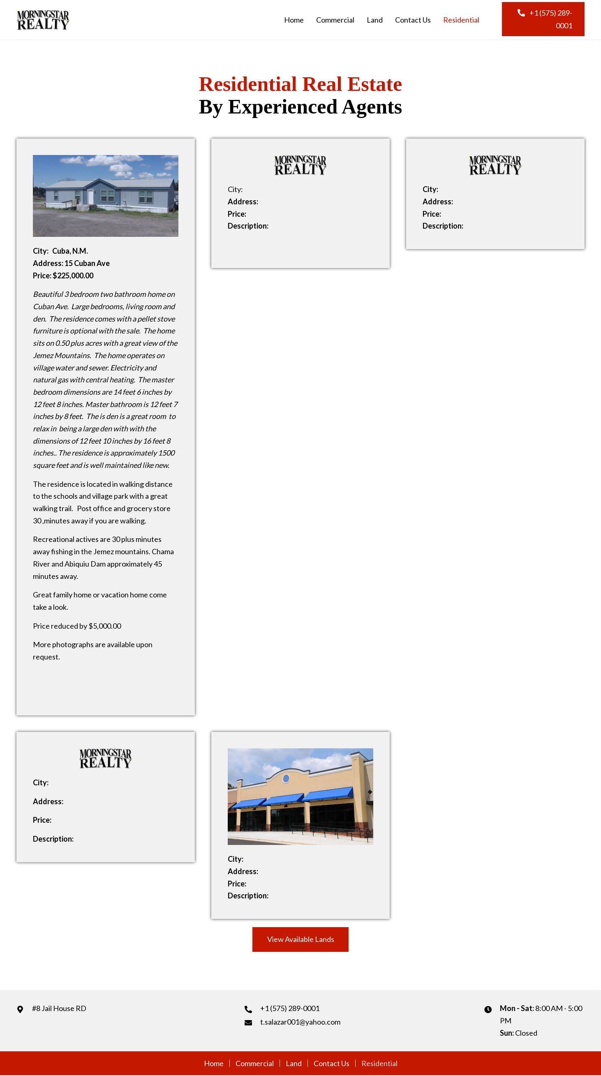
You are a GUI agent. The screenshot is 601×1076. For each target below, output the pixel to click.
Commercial (255, 1063)
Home (214, 1063)
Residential (379, 1063)
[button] (543, 19)
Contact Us (331, 1063)
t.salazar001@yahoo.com (300, 1021)
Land (294, 1063)
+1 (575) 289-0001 (289, 1008)
